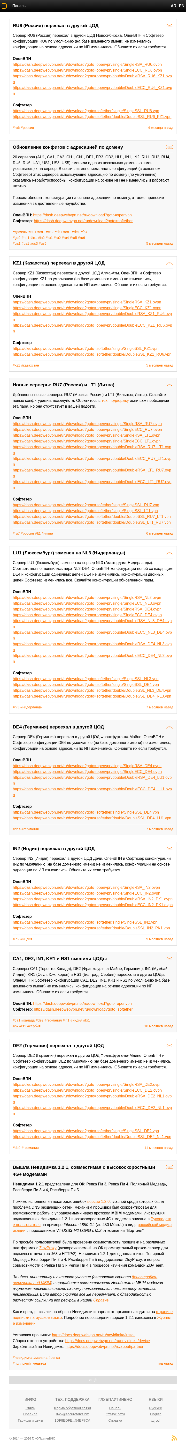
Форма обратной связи (72, 1408)
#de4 (17, 829)
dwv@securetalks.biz (72, 1414)
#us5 (42, 243)
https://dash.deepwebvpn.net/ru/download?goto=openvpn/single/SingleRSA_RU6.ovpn (87, 64)
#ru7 (16, 533)
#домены (20, 232)
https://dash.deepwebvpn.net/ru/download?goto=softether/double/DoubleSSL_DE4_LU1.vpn (92, 818)
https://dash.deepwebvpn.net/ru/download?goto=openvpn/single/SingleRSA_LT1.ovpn (86, 435)
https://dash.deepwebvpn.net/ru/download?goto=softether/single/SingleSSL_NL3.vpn (86, 679)
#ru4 (65, 238)
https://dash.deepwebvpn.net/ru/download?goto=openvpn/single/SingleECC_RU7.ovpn (87, 429)
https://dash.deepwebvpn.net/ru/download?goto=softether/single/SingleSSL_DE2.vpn (86, 1131)
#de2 (40, 1020)
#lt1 (38, 533)
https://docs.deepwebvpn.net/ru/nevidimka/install (93, 1335)
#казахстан (30, 365)
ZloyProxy (47, 1248)
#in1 (34, 238)
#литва (47, 533)
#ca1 (41, 232)
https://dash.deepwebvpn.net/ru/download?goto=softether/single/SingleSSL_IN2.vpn (85, 922)
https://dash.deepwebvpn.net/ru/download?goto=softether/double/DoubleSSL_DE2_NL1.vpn (92, 1137)
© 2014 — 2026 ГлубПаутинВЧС (32, 1438)
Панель (19, 6)
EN (181, 6)
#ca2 (50, 232)
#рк (15, 1026)
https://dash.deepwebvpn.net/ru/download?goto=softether (83, 221)
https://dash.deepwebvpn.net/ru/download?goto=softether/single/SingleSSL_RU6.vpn (86, 111)
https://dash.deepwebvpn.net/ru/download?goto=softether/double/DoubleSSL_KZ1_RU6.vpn (92, 354)
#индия (26, 939)
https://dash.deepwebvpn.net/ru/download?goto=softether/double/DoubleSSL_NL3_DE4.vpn (92, 690)
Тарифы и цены (30, 1420)
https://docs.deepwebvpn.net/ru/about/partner (104, 1347)
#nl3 (16, 707)
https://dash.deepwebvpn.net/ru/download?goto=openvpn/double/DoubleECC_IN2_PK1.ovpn (93, 905)
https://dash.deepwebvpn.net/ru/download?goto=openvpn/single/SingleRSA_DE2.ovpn (87, 1084)
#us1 (25, 243)
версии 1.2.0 (98, 1201)
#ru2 (57, 238)
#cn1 (67, 232)
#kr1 (86, 1020)
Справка (115, 1420)
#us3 (34, 243)
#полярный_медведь (29, 1363)
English (155, 1414)
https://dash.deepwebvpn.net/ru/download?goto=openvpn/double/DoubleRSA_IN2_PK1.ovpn (93, 899)
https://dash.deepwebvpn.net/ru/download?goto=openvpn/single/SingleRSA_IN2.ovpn (86, 887)
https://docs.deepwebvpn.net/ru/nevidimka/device (107, 1341)
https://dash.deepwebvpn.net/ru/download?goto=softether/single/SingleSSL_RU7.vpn (86, 505)
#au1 (32, 232)
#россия (27, 128)
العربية (155, 1420)
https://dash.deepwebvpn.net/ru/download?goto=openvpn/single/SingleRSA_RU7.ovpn (87, 424)
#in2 (41, 238)
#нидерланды (31, 707)
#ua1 (17, 243)
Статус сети (115, 1414)
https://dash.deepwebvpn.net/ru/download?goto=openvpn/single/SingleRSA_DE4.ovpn (87, 609)
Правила (30, 1414)
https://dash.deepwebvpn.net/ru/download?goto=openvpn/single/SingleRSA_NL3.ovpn (87, 597)
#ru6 (16, 128)
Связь (30, 1408)
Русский (155, 1408)
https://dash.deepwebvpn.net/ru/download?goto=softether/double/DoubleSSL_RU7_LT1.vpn (92, 517)
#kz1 (16, 365)
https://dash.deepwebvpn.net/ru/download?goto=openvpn (82, 215)
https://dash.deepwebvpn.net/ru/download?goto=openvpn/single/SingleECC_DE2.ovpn (87, 1090)
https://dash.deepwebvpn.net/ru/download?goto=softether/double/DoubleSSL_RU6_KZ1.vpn (92, 117)
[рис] (169, 25)
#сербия (33, 1026)
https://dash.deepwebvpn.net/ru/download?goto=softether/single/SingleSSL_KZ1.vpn (86, 348)
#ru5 (73, 238)
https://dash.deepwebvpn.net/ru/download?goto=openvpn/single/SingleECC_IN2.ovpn (86, 893)
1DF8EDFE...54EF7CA (72, 1420)
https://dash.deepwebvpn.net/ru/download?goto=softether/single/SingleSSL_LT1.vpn (85, 511)
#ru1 (49, 238)
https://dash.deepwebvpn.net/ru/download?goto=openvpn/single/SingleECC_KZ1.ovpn (87, 308)
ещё (93, 1380)
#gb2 (17, 238)
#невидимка (22, 1358)
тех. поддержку (115, 400)
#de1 (76, 232)
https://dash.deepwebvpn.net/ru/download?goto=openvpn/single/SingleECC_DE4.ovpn (87, 615)
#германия (30, 829)
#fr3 (84, 232)
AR (173, 6)
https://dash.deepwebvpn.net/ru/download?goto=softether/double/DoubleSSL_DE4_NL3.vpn (92, 696)
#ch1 (58, 232)
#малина (40, 1358)
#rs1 (22, 1026)
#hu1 (25, 238)
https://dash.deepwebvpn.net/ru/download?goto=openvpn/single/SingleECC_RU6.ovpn (87, 70)
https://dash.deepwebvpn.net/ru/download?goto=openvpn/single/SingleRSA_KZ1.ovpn (87, 302)
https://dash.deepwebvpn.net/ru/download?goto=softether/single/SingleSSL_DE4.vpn (86, 685)
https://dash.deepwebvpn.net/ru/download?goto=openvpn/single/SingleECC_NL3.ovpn (87, 603)
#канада (28, 1020)
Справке (100, 1300)
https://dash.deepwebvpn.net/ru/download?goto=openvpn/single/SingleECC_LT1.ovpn (87, 441)
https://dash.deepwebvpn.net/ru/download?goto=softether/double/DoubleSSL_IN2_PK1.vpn (91, 928)
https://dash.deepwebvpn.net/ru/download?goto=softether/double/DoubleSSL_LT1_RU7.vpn (92, 522)
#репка (54, 1358)
